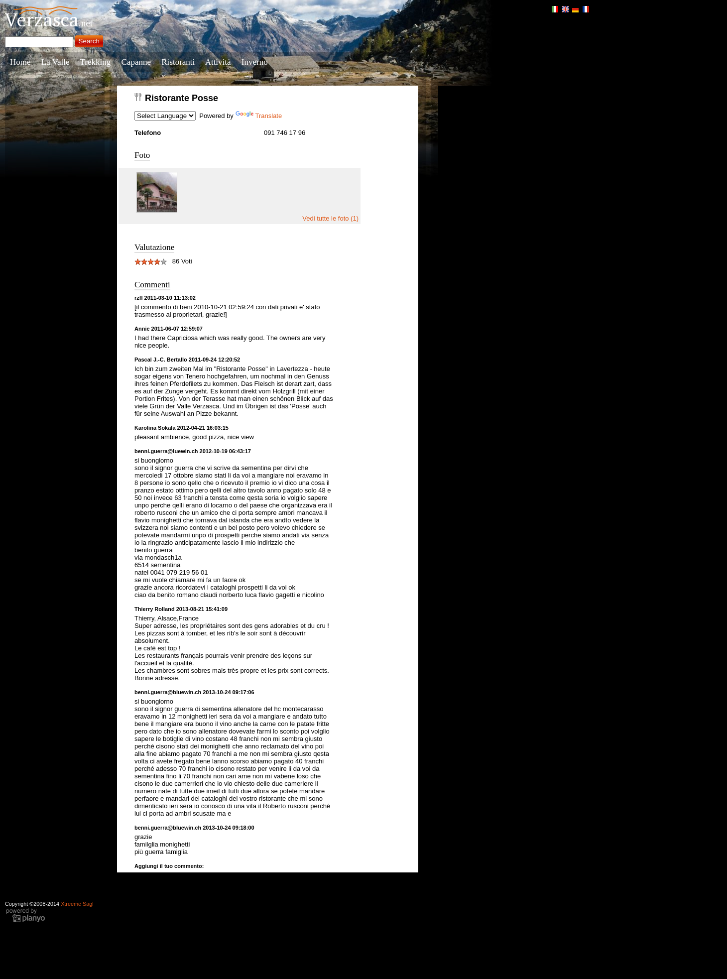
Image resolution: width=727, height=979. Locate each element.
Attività (218, 62)
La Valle (55, 62)
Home (20, 62)
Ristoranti (178, 62)
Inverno (255, 62)
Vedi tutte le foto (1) (330, 218)
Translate (259, 116)
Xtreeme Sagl (77, 904)
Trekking (95, 62)
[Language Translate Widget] (165, 116)
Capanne (136, 62)
